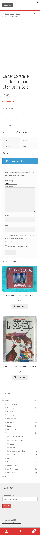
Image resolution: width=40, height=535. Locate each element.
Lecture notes (11, 429)
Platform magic (12, 469)
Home (7, 14)
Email (8, 225)
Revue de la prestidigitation (19, 451)
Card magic (11, 408)
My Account (6, 531)
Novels (18, 14)
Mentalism (10, 458)
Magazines (10, 433)
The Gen (12, 455)
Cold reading (11, 418)
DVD (6, 476)
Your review (9, 186)
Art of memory (12, 404)
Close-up (10, 411)
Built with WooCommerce (11, 523)
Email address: (20, 498)
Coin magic (11, 415)
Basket (31, 530)
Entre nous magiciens (17, 440)
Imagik (12, 444)
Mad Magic (13, 447)
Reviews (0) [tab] (6, 125)
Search (20, 531)
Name (8, 215)
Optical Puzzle (12, 465)
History (9, 426)
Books (12, 14)
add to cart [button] (21, 306)
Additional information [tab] (10, 119)
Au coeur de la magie (16, 437)
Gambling (10, 422)
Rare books (11, 473)
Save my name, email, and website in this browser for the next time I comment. (19, 238)
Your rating (9, 180)
